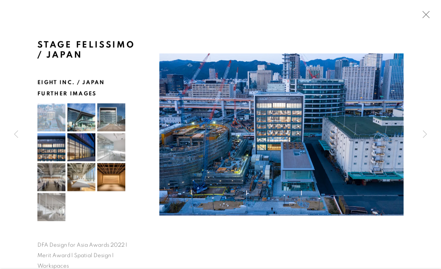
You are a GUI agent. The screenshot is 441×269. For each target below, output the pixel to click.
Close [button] (424, 16)
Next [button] (425, 134)
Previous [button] (16, 134)
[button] (51, 119)
